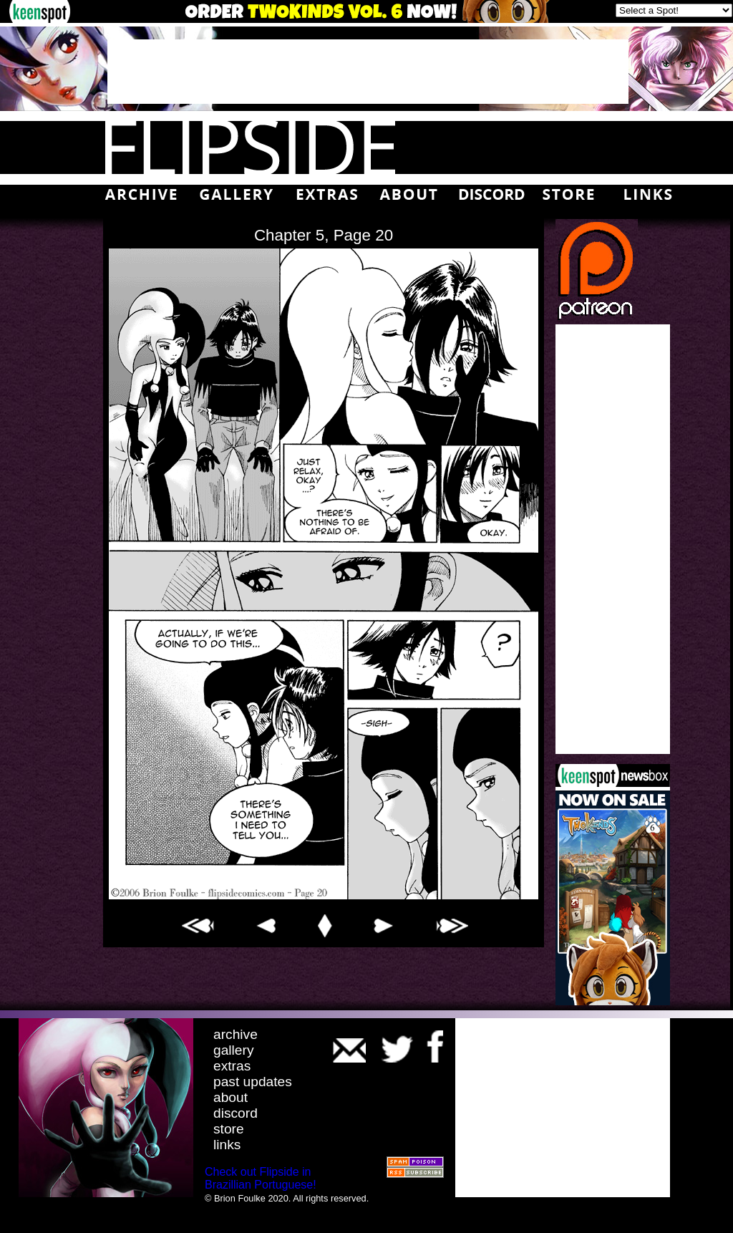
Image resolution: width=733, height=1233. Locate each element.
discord (235, 1113)
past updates (252, 1081)
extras (232, 1065)
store (228, 1128)
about (230, 1097)
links (227, 1144)
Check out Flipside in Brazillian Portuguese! (260, 1178)
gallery (233, 1050)
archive (235, 1034)
